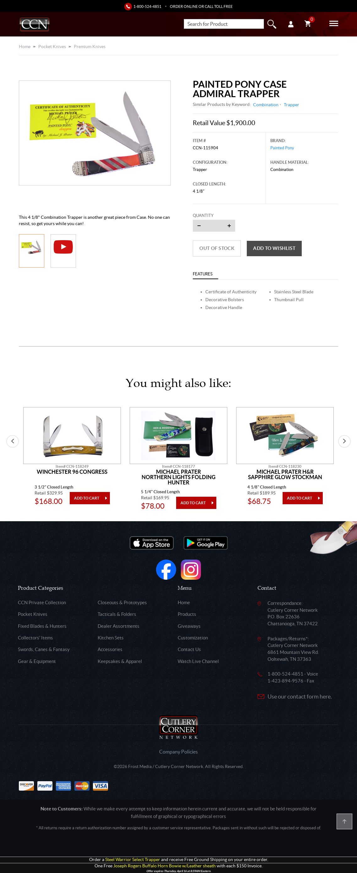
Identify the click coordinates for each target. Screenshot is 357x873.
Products (187, 614)
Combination (266, 104)
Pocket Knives (52, 46)
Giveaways (189, 626)
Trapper (291, 104)
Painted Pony (282, 148)
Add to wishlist (274, 248)
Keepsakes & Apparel (120, 661)
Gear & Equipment (37, 661)
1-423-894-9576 (285, 680)
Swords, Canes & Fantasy (44, 649)
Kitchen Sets (111, 637)
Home (24, 46)
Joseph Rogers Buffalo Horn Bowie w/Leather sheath (164, 866)
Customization (193, 637)
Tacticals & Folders (117, 614)
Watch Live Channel (198, 661)
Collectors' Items (35, 637)
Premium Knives (89, 46)
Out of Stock (216, 248)
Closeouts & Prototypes (122, 602)
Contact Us (189, 649)
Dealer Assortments (118, 626)
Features (203, 274)
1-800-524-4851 (147, 6)
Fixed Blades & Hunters (42, 626)
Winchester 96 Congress (72, 472)
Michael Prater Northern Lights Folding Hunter (178, 477)
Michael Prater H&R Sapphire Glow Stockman (285, 474)
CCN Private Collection (42, 602)
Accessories (110, 649)
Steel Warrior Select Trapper (132, 859)
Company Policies (178, 751)
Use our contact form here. (300, 696)
